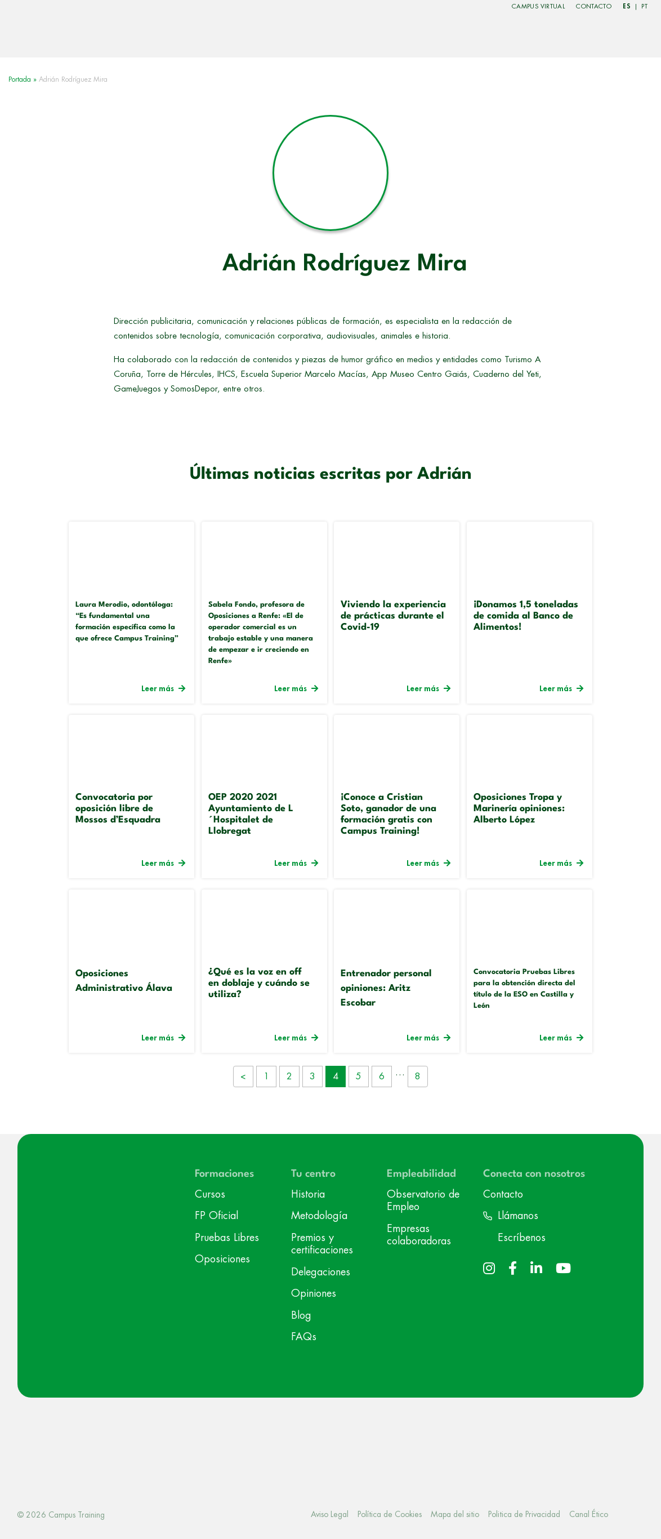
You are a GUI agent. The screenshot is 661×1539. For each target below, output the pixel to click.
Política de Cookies (390, 1514)
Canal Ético (588, 1514)
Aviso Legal (330, 1514)
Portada (19, 79)
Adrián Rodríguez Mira (344, 264)
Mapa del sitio (455, 1514)
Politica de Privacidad (524, 1514)
